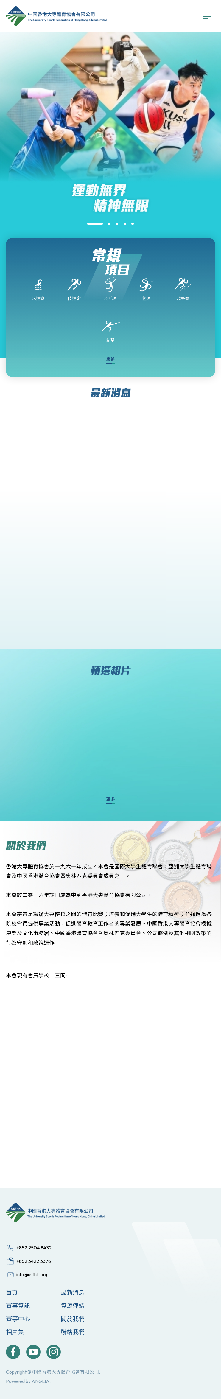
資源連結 (73, 1305)
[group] (110, 228)
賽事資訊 (18, 1305)
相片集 (15, 1332)
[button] (95, 224)
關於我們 (73, 1318)
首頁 (12, 1292)
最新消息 (73, 1292)
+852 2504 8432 (34, 1248)
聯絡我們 (73, 1332)
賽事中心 (18, 1318)
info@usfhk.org (31, 1274)
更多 (110, 359)
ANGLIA (40, 1381)
